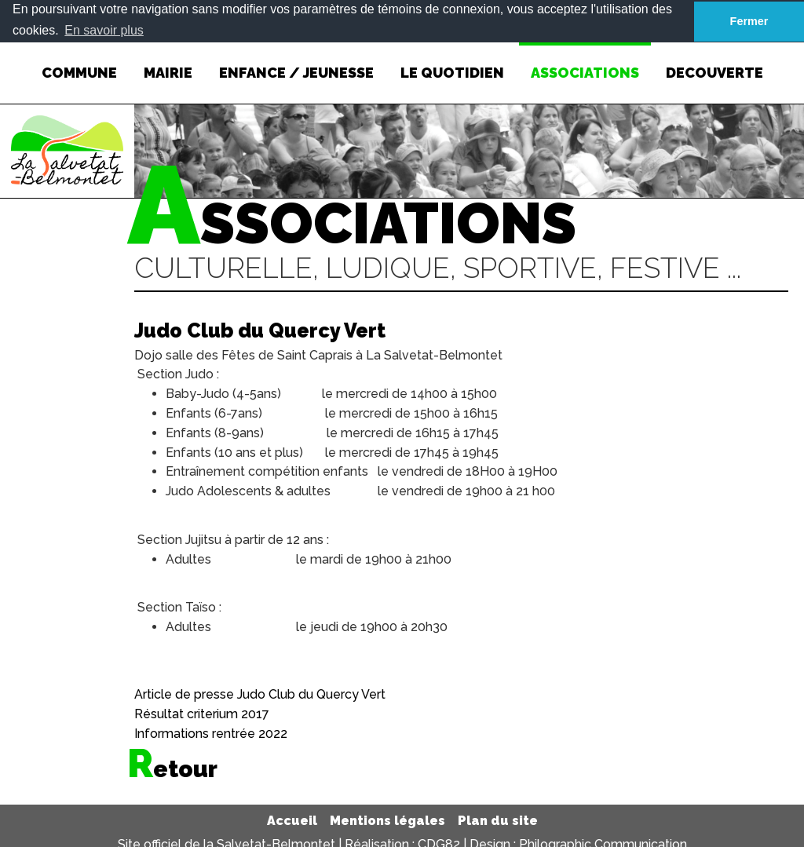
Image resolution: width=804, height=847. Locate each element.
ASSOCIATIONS (585, 61)
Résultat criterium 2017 (201, 713)
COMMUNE (79, 61)
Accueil (292, 820)
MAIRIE (168, 61)
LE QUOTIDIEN (452, 61)
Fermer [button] (749, 21)
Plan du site (498, 820)
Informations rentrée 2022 (210, 732)
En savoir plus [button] (104, 30)
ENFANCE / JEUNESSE (296, 61)
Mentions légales (387, 820)
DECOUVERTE (714, 61)
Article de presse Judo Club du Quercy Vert (260, 694)
